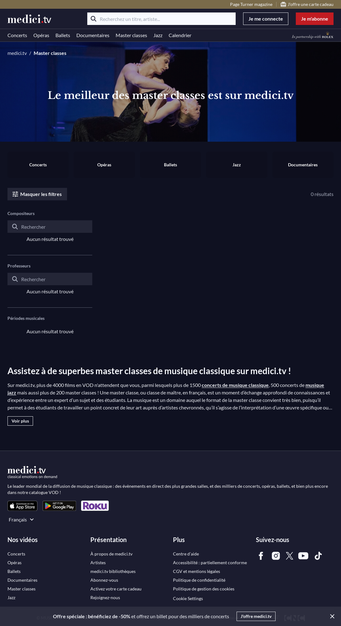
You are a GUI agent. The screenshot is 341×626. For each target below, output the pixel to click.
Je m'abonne (314, 19)
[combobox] (49, 231)
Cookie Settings (188, 598)
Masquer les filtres (37, 194)
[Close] (331, 616)
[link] (22, 506)
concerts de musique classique (235, 385)
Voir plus (20, 420)
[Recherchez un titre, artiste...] (161, 18)
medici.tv (17, 53)
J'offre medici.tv (256, 616)
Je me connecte (265, 19)
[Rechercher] (93, 18)
